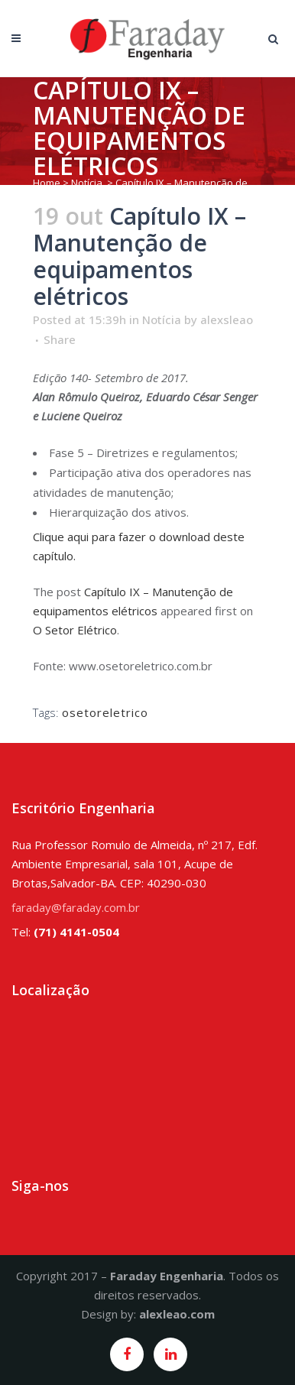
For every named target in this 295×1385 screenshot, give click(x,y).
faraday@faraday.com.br (75, 907)
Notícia (86, 183)
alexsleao (226, 319)
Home (46, 183)
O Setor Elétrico (75, 629)
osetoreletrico (105, 712)
